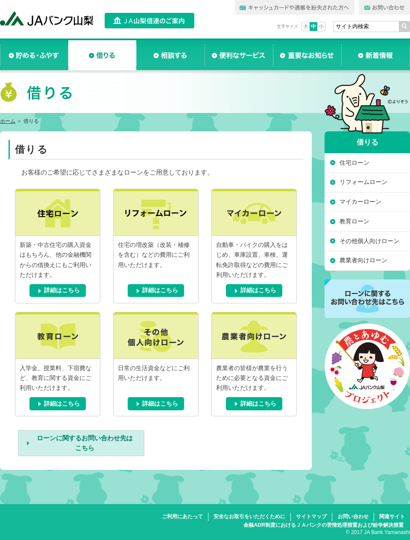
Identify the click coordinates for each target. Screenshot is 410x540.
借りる (102, 55)
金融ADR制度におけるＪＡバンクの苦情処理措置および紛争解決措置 (323, 525)
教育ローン (354, 221)
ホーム (7, 121)
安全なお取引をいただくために (249, 516)
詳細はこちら (62, 290)
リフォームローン (363, 181)
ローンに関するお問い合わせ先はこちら (85, 442)
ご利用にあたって (182, 516)
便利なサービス (239, 55)
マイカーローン (360, 201)
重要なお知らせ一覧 (307, 55)
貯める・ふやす (34, 55)
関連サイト (392, 516)
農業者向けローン (363, 260)
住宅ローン (354, 162)
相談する (171, 55)
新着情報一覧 (376, 55)
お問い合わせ (353, 516)
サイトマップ (311, 516)
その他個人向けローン (369, 240)
